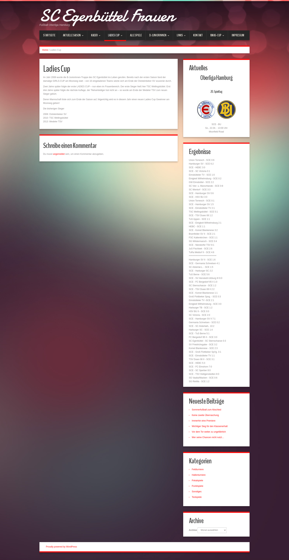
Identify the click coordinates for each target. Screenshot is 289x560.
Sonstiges (197, 493)
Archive (194, 532)
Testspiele (197, 498)
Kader (93, 36)
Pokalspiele (198, 482)
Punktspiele (198, 487)
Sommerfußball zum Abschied (207, 410)
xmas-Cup (215, 36)
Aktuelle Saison (71, 36)
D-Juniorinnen (157, 36)
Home (45, 50)
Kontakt (198, 35)
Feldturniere (198, 471)
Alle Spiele (136, 35)
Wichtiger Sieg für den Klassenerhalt (210, 427)
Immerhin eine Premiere (204, 422)
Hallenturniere (199, 476)
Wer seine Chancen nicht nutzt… (209, 438)
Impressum (238, 35)
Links (179, 36)
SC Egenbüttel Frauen (119, 15)
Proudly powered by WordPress (61, 548)
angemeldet (59, 154)
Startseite (49, 35)
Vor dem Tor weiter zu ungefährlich (210, 433)
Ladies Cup (113, 37)
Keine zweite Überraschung (206, 416)
